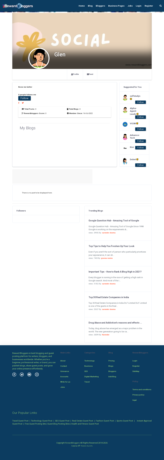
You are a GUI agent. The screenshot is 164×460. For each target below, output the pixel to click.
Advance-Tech (135, 136)
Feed (90, 74)
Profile (75, 74)
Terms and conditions (141, 389)
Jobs (130, 6)
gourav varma (107, 258)
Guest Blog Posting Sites (58, 424)
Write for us (65, 382)
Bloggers (100, 6)
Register (149, 6)
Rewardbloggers (72, 443)
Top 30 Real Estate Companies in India (109, 297)
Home (82, 6)
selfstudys (135, 97)
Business (88, 366)
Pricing (111, 361)
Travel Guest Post (20, 421)
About (62, 361)
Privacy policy (138, 395)
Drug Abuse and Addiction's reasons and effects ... (115, 322)
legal (134, 400)
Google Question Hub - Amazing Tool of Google (114, 220)
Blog (90, 6)
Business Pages (116, 6)
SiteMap (135, 371)
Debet (134, 159)
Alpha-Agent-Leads (134, 111)
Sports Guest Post (125, 421)
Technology (89, 361)
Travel (87, 382)
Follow (24, 98)
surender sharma (108, 233)
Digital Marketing (91, 376)
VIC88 (134, 123)
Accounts (64, 376)
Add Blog (112, 376)
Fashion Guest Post (105, 421)
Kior (132, 147)
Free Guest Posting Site (35, 424)
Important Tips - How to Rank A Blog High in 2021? (115, 271)
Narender (105, 335)
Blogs (110, 366)
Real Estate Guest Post (82, 421)
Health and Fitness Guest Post (85, 424)
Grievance (64, 371)
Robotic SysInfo (85, 446)
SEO (86, 371)
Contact (63, 366)
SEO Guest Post (62, 421)
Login (138, 6)
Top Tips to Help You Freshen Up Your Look (111, 246)
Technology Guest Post (41, 421)
